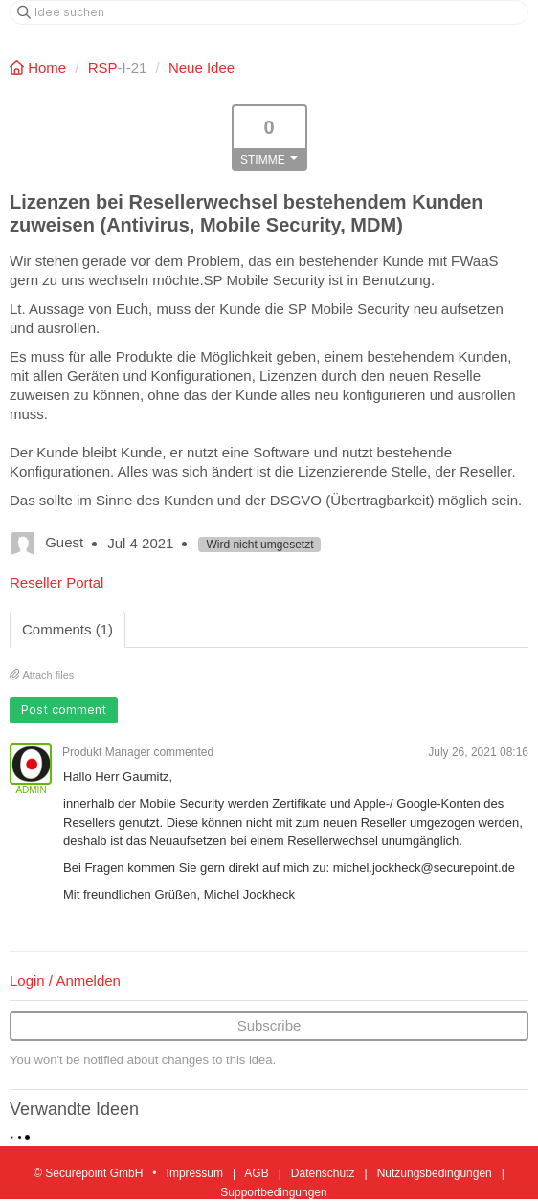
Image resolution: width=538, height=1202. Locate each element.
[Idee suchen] (269, 12)
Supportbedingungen (273, 1192)
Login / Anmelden (65, 980)
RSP (103, 67)
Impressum (195, 1173)
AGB (256, 1173)
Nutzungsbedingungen (434, 1173)
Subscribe (269, 1025)
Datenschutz (323, 1173)
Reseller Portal (56, 582)
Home (40, 67)
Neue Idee (201, 67)
